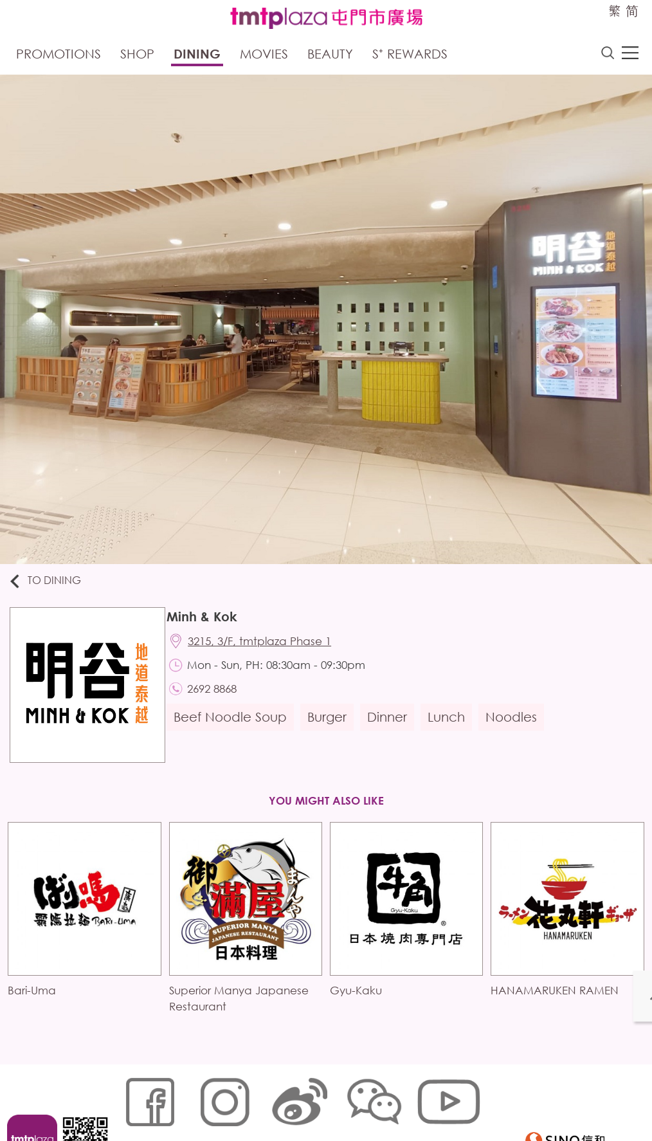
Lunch (451, 727)
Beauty (330, 56)
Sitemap (136, 1100)
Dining (197, 56)
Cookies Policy (198, 1100)
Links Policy (265, 1100)
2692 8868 (219, 698)
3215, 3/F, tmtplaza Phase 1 (266, 646)
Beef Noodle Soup (235, 727)
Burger (332, 727)
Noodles (516, 727)
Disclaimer (140, 1119)
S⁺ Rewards (410, 56)
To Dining (51, 584)
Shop (137, 56)
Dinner (392, 727)
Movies (264, 56)
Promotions (58, 56)
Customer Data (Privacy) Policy (369, 1100)
